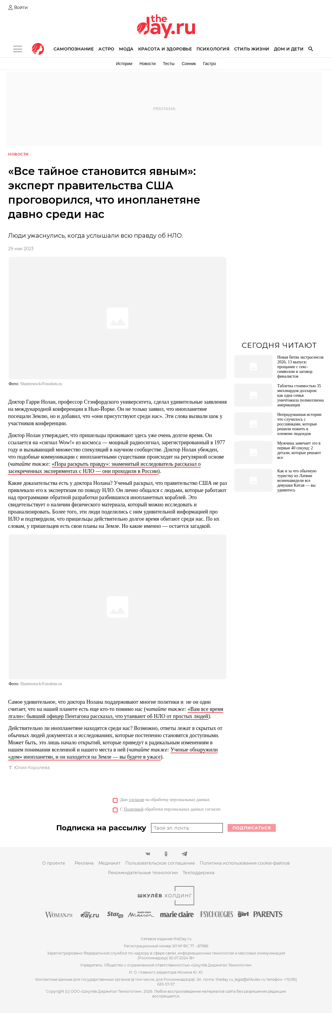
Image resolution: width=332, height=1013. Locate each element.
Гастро (209, 63)
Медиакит (109, 863)
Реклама (84, 863)
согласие (136, 800)
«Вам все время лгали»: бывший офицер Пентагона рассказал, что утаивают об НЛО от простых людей (115, 713)
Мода (126, 49)
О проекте (53, 863)
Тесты (168, 63)
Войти (21, 7)
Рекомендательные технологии (143, 873)
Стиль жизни (251, 49)
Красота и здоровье (165, 49)
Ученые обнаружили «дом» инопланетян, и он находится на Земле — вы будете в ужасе (113, 753)
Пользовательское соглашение (160, 863)
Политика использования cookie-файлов (245, 863)
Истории (124, 63)
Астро (106, 49)
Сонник (189, 63)
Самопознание (74, 49)
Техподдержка (198, 873)
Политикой (134, 809)
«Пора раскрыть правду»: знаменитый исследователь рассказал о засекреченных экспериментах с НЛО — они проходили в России (104, 467)
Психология (213, 49)
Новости (147, 63)
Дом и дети (289, 49)
